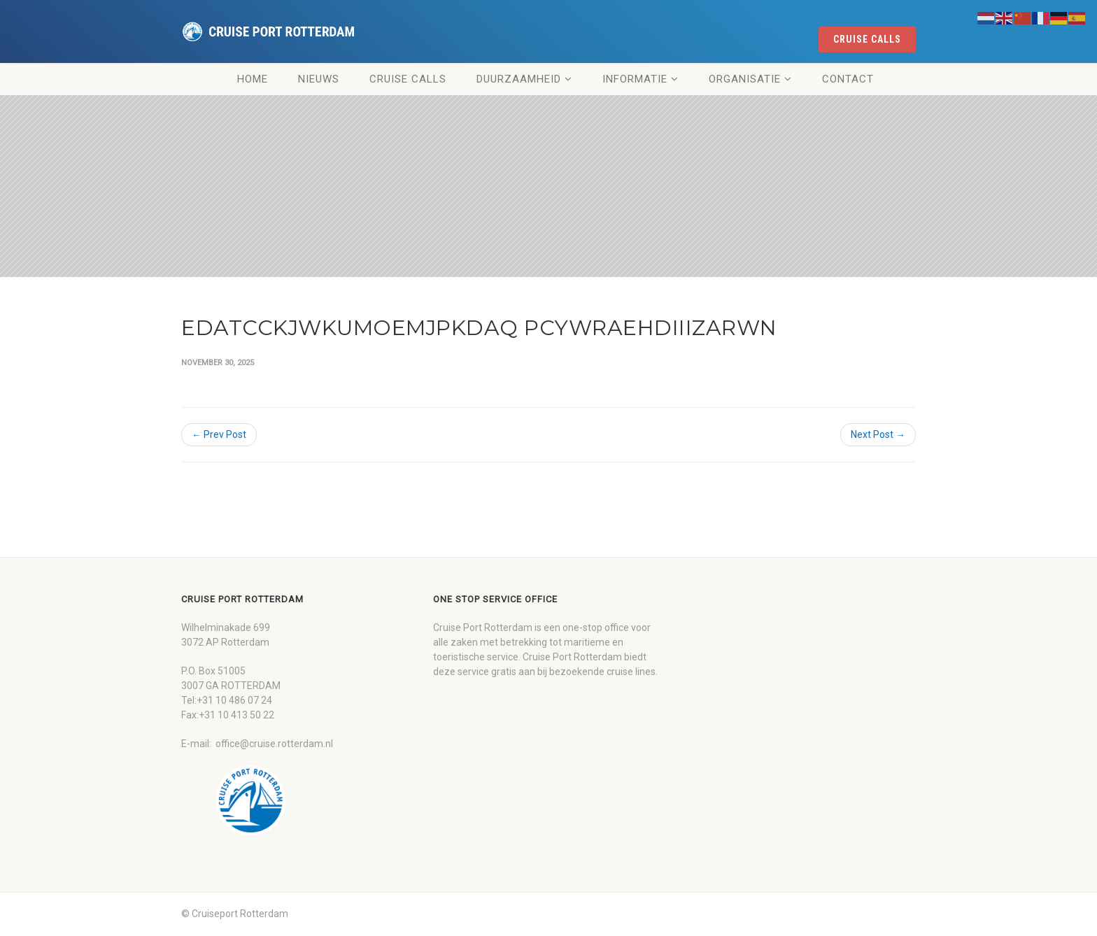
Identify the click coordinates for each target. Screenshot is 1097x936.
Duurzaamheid (518, 79)
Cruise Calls (407, 79)
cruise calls (867, 39)
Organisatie (745, 79)
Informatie (634, 79)
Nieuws (318, 79)
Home (252, 79)
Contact (848, 79)
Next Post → (878, 434)
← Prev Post (219, 434)
